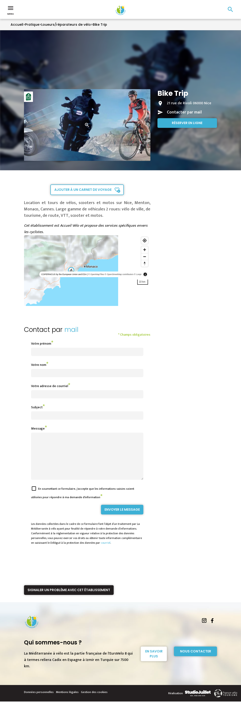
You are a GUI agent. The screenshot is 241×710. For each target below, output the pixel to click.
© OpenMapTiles (96, 274)
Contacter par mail (184, 112)
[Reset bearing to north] (144, 263)
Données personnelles (39, 700)
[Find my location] (144, 240)
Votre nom (38, 365)
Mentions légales (67, 700)
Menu (10, 9)
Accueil (17, 24)
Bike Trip (100, 24)
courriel (105, 551)
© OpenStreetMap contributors (119, 274)
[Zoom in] (144, 249)
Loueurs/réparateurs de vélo (66, 24)
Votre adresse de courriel (49, 386)
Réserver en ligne (187, 123)
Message (38, 428)
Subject (37, 407)
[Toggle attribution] (145, 274)
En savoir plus (154, 662)
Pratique (32, 24)
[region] (87, 270)
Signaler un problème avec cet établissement (69, 598)
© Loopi (137, 274)
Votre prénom (41, 343)
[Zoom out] (144, 256)
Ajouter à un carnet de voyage (83, 189)
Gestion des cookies (94, 700)
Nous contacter (195, 659)
